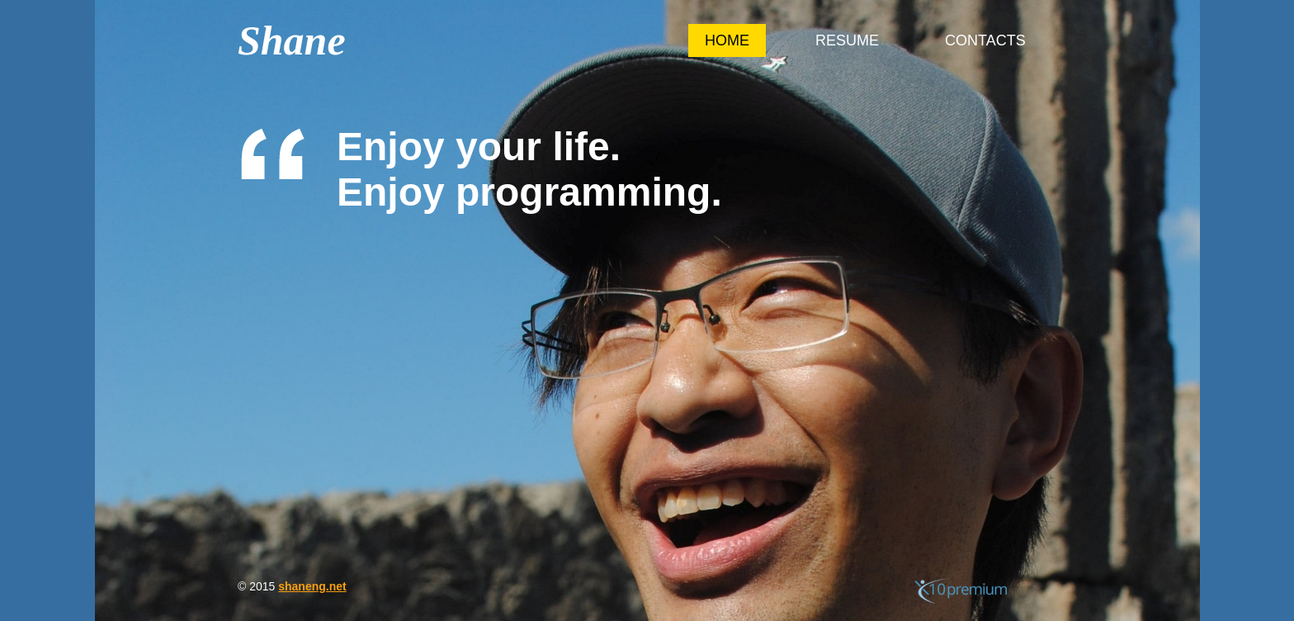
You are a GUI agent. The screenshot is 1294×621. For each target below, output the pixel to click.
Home (727, 40)
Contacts (985, 40)
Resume (847, 40)
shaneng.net (312, 586)
